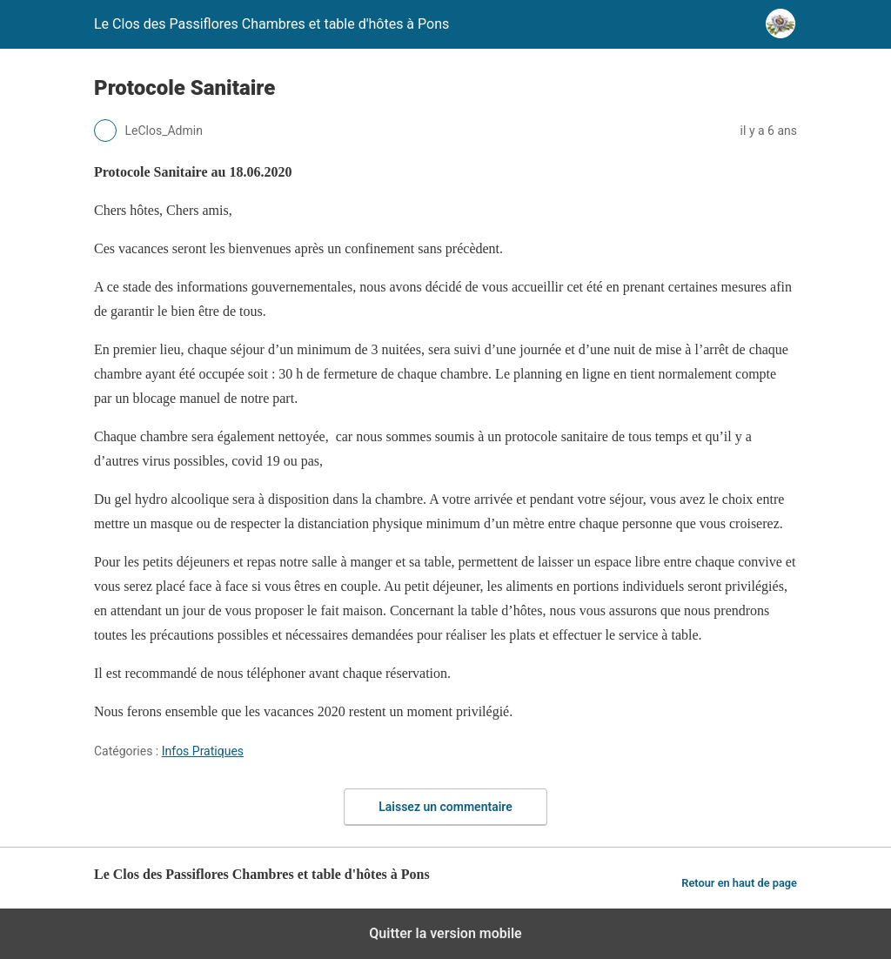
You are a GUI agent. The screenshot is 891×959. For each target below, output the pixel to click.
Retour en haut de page (739, 882)
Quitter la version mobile (445, 933)
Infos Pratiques (203, 751)
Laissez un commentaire (445, 807)
